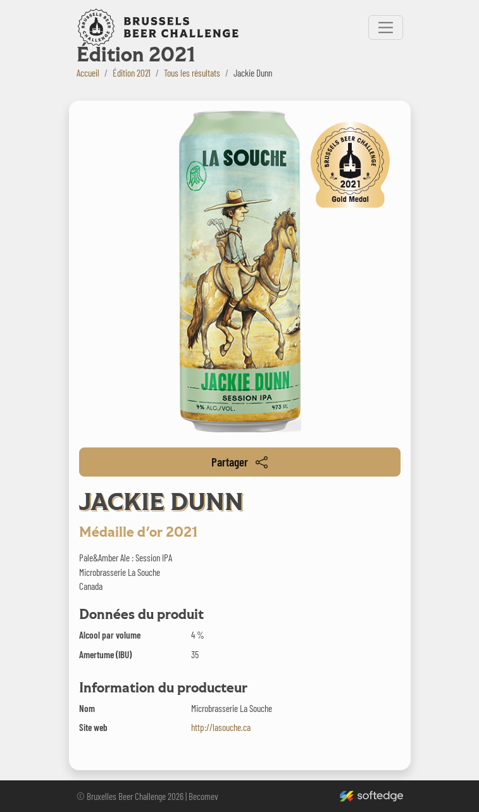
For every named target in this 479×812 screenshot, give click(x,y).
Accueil (88, 72)
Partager (239, 461)
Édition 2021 (132, 72)
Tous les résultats (192, 72)
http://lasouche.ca (221, 727)
